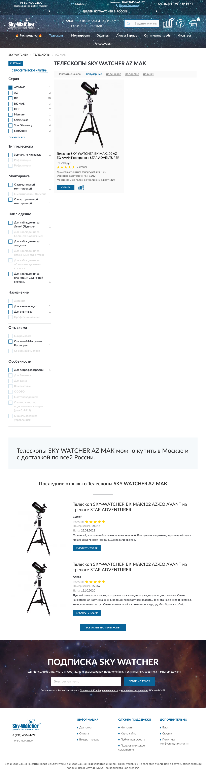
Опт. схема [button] (17, 328)
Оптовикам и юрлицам (97, 21)
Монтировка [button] (19, 176)
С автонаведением (26, 397)
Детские (19, 301)
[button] (127, 5)
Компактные (22, 386)
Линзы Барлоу (126, 35)
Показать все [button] (16, 137)
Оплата (84, 733)
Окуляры (103, 35)
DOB (17, 109)
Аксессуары (103, 43)
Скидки (167, 733)
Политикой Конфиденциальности (99, 690)
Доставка (85, 727)
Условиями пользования (134, 690)
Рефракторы (22, 165)
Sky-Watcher (40, 6)
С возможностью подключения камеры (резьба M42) (28, 406)
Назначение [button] (18, 292)
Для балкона (22, 375)
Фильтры (184, 35)
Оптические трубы (157, 35)
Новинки (78, 26)
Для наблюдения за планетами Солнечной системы (28, 277)
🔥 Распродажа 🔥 (28, 35)
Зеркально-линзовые (27, 154)
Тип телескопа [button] (20, 146)
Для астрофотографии (28, 370)
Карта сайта (128, 733)
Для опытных (23, 311)
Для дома (20, 380)
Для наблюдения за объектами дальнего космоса (27, 264)
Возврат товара (89, 739)
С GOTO (19, 391)
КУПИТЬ (65, 187)
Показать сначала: (69, 74)
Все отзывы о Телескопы (103, 627)
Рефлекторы (22, 160)
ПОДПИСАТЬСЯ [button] (139, 681)
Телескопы (56, 35)
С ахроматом (22, 336)
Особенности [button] (19, 361)
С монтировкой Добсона (30, 194)
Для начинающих (25, 306)
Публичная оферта (133, 739)
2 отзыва (82, 167)
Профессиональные (27, 317)
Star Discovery (23, 125)
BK (16, 98)
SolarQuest (21, 120)
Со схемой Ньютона (27, 351)
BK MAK (19, 103)
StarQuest (20, 131)
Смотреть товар (87, 548)
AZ (16, 93)
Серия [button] (13, 79)
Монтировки (80, 35)
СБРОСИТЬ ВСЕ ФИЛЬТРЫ (29, 70)
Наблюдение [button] (19, 214)
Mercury (19, 114)
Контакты (98, 26)
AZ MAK (19, 87)
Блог (165, 727)
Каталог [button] (67, 21)
